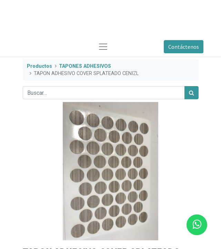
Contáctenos (183, 46)
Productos (39, 66)
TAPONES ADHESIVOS (85, 66)
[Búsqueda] (191, 92)
